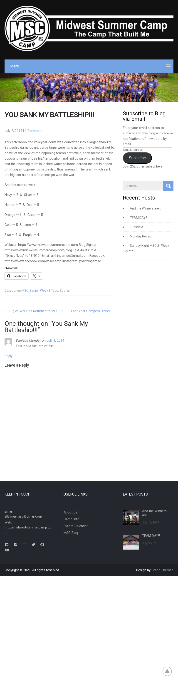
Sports (65, 291)
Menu (14, 66)
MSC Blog (71, 533)
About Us (70, 512)
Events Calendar (76, 526)
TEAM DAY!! (138, 218)
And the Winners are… (145, 208)
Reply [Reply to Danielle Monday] (8, 356)
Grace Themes (162, 570)
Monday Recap (140, 236)
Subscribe (137, 158)
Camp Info (71, 519)
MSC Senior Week (35, 291)
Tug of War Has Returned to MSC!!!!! (34, 311)
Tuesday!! (136, 227)
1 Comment (33, 131)
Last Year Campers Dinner (92, 311)
